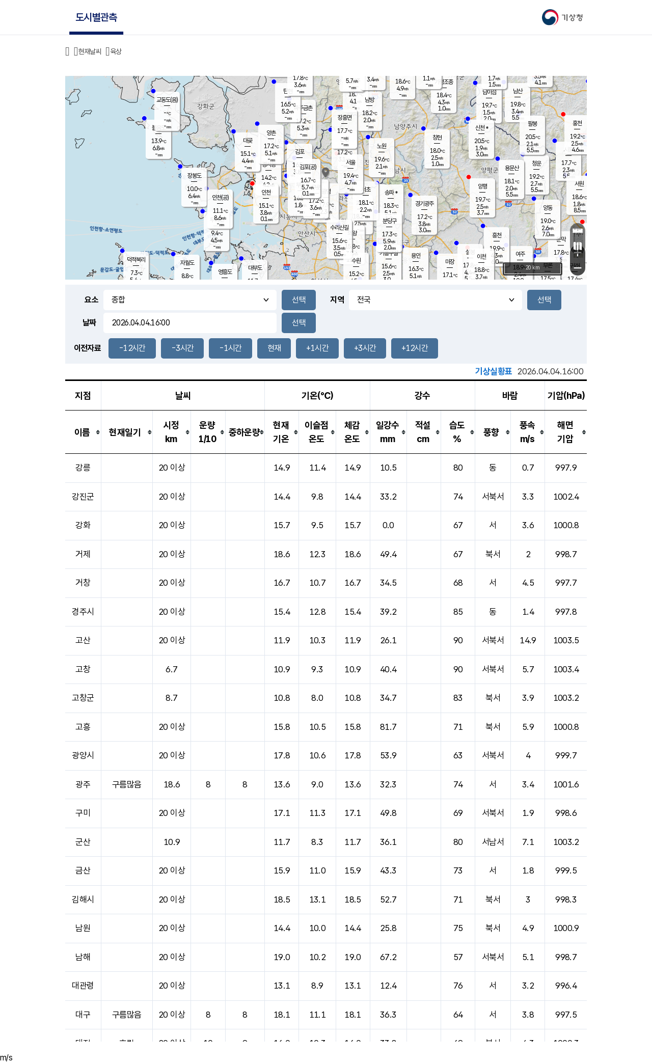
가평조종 (443, 82)
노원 (381, 146)
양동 (547, 207)
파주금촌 (303, 108)
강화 (82, 525)
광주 (82, 784)
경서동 (269, 164)
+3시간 (365, 348)
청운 (536, 163)
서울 (350, 162)
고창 (82, 669)
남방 (369, 99)
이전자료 (87, 348)
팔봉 (532, 123)
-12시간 (132, 348)
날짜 (89, 323)
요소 (91, 300)
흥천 (496, 235)
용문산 (512, 168)
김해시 (83, 899)
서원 (579, 183)
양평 (482, 186)
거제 (82, 554)
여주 (520, 254)
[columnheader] (83, 432)
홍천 (577, 123)
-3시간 (182, 348)
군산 (82, 842)
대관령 (83, 985)
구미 (82, 813)
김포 (299, 151)
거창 (82, 583)
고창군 (83, 698)
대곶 (247, 140)
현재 (274, 348)
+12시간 (414, 348)
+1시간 (317, 348)
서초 (365, 189)
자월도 (187, 262)
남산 (517, 91)
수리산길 (339, 227)
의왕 (352, 233)
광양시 (83, 755)
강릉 (82, 467)
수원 (356, 260)
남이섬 (489, 92)
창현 (437, 137)
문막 (560, 239)
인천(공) (220, 197)
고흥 (82, 727)
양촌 (271, 133)
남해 (82, 957)
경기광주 (424, 203)
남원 (82, 928)
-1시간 (230, 348)
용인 (415, 255)
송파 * (391, 192)
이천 (481, 256)
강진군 (83, 497)
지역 (337, 300)
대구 (82, 1015)
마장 (449, 261)
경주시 (83, 612)
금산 (82, 870)
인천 (265, 192)
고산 (82, 640)
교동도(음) (167, 99)
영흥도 (225, 272)
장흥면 (344, 117)
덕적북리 (136, 259)
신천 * (481, 127)
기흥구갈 (388, 253)
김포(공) (308, 167)
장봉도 (194, 175)
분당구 (389, 221)
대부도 (255, 267)
